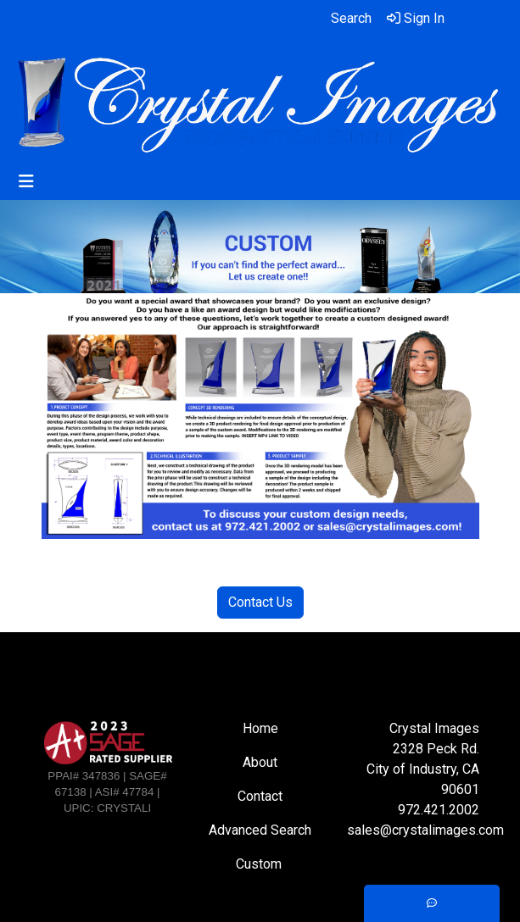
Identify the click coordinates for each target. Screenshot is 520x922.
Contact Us (260, 602)
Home (260, 728)
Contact (260, 796)
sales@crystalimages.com (425, 830)
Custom (260, 864)
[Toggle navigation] (26, 181)
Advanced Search (260, 830)
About (260, 762)
